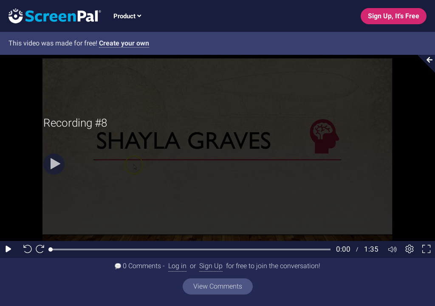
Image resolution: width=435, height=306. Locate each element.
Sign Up (211, 266)
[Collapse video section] (424, 64)
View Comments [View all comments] (217, 286)
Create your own (124, 43)
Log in (177, 266)
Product (127, 16)
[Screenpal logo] (50, 15)
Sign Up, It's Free (393, 16)
